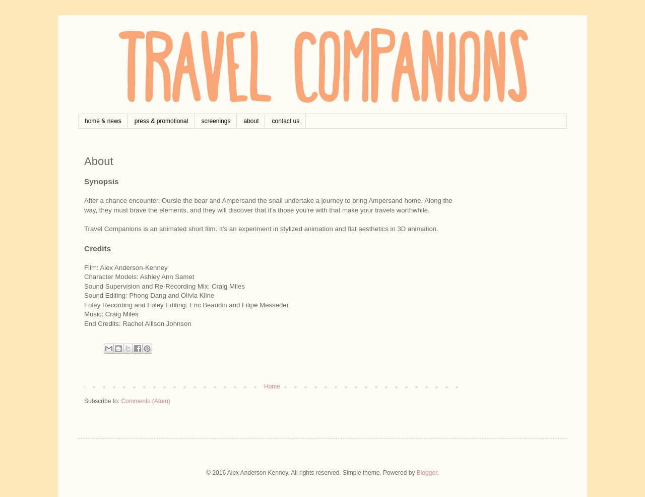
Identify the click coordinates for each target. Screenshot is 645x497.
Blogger (427, 472)
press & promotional (161, 121)
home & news (103, 121)
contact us (285, 121)
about (251, 121)
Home (272, 386)
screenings (215, 121)
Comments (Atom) (145, 401)
